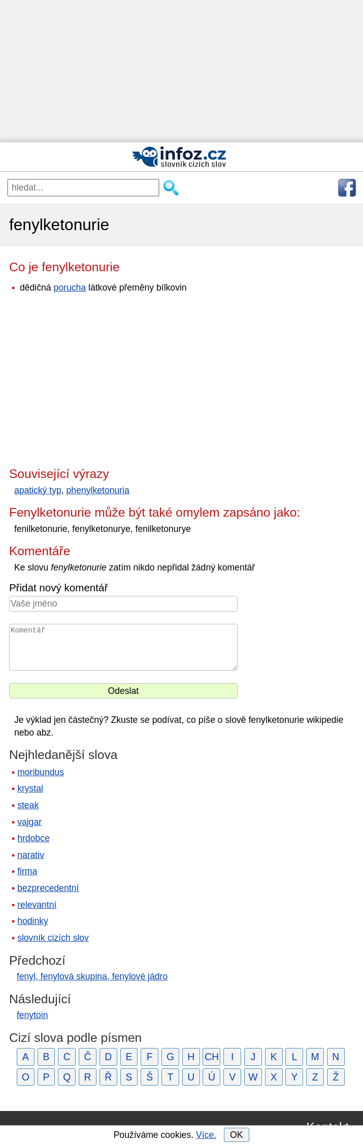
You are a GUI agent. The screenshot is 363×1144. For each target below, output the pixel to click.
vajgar (29, 822)
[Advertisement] (181, 71)
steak (28, 805)
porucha (70, 287)
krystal (30, 788)
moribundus (40, 772)
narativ (30, 855)
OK (236, 1135)
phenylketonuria (98, 490)
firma (27, 871)
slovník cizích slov (53, 938)
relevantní (36, 905)
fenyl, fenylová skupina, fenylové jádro (92, 976)
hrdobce (33, 838)
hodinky (32, 921)
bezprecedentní (48, 888)
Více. (206, 1135)
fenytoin (32, 1015)
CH (212, 1056)
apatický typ (37, 490)
